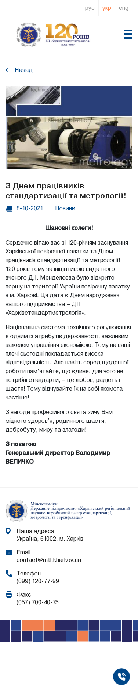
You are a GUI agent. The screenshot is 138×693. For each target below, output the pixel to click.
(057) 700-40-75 (38, 602)
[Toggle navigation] (127, 35)
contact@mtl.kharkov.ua (49, 559)
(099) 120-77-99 (38, 581)
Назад (23, 69)
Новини (65, 208)
